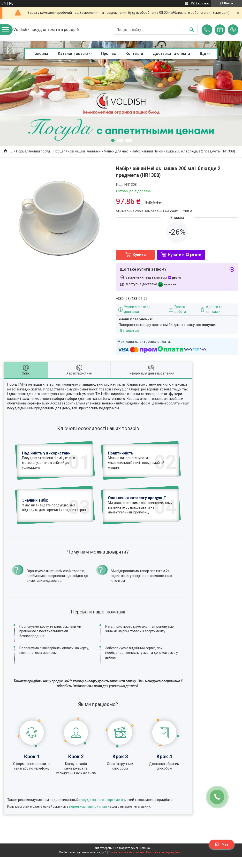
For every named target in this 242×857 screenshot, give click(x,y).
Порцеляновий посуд (33, 151)
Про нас (108, 53)
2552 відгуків (199, 3)
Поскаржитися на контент (126, 852)
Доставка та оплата (171, 53)
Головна (40, 53)
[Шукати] (191, 29)
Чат (221, 844)
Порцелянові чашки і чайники (76, 151)
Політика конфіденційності (164, 852)
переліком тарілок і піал (88, 806)
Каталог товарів (73, 53)
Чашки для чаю (116, 151)
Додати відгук (233, 29)
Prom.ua (144, 848)
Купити (139, 254)
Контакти (134, 53)
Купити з (184, 254)
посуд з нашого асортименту (102, 800)
